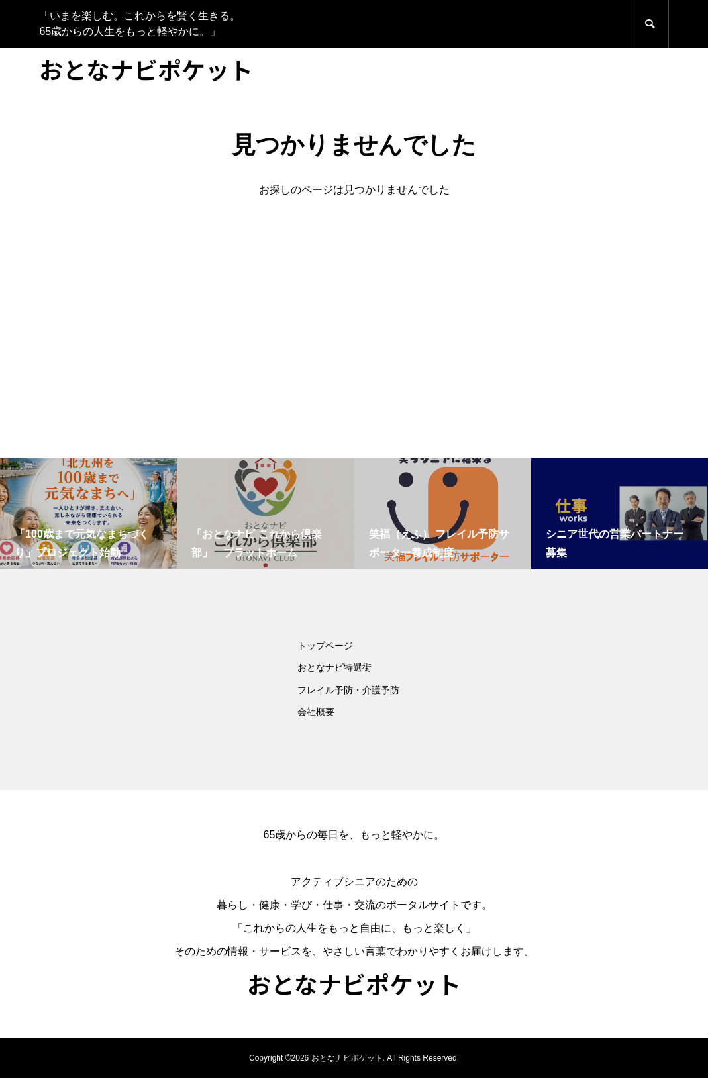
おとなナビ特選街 (334, 667)
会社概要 (315, 712)
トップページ (325, 645)
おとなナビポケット (146, 69)
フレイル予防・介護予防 (348, 690)
